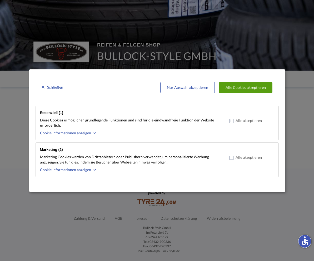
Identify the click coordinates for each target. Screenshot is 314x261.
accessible (305, 241)
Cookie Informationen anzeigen (65, 133)
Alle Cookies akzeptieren (246, 87)
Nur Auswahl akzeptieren (187, 87)
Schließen (55, 87)
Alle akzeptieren (246, 120)
